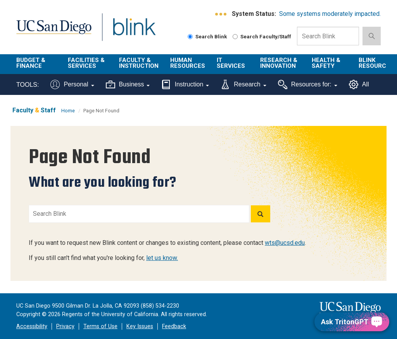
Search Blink (207, 36)
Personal (72, 84)
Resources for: (307, 84)
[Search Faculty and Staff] (235, 36)
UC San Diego (51, 31)
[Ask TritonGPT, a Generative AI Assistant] (351, 321)
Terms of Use (100, 326)
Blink (127, 31)
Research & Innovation (278, 63)
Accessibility (31, 326)
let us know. (162, 258)
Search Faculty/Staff (262, 36)
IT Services (231, 63)
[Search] (260, 213)
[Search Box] (328, 36)
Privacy (65, 326)
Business (128, 84)
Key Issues (139, 326)
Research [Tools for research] (243, 84)
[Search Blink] (190, 36)
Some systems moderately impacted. (330, 13)
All (359, 84)
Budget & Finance (30, 63)
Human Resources (187, 63)
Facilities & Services (86, 63)
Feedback (174, 326)
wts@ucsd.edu (285, 242)
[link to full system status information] (221, 14)
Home (68, 111)
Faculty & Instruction (139, 63)
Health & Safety (326, 63)
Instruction (185, 84)
